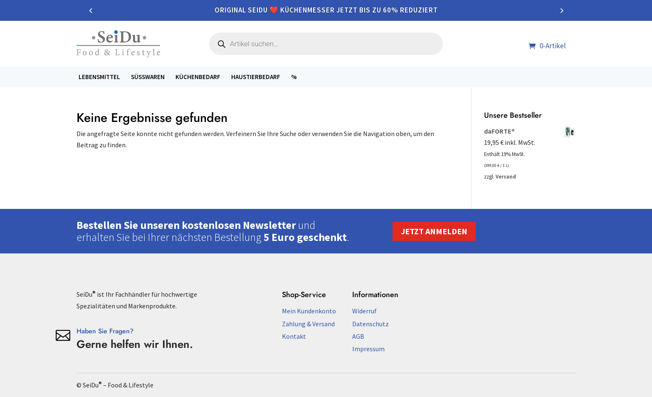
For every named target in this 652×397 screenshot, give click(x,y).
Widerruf (364, 311)
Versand (506, 176)
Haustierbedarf (255, 77)
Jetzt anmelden (434, 231)
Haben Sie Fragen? (105, 331)
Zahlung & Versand (308, 324)
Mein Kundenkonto (309, 311)
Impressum (368, 349)
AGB (358, 336)
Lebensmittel (99, 77)
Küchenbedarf (197, 77)
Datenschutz (370, 324)
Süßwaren (148, 77)
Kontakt (294, 336)
